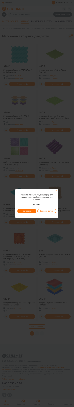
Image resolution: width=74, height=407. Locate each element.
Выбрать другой (46, 211)
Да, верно (27, 211)
